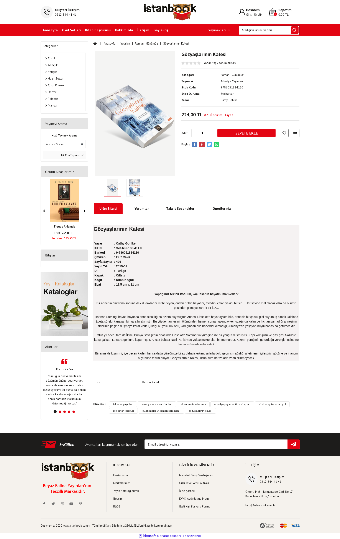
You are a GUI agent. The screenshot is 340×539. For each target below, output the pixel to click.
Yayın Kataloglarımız (126, 491)
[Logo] (170, 12)
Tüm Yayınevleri (72, 155)
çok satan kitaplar (123, 410)
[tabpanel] (64, 382)
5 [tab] (73, 412)
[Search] (269, 30)
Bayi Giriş (161, 30)
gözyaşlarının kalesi (200, 410)
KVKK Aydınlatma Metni (194, 499)
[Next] (85, 211)
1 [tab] (55, 411)
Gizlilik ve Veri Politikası (194, 483)
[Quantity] (202, 133)
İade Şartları (187, 491)
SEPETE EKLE (246, 133)
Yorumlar (142, 208)
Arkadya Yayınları (232, 81)
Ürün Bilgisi (108, 208)
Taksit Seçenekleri (180, 208)
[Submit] (293, 444)
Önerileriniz (222, 208)
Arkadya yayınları (123, 404)
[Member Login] (254, 12)
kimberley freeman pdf (272, 404)
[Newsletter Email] (222, 444)
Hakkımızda (124, 30)
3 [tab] (64, 412)
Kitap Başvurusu (98, 30)
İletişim (143, 30)
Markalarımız (121, 483)
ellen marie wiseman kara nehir (161, 410)
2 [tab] (60, 412)
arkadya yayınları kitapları (156, 404)
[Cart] (284, 12)
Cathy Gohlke (229, 100)
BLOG (116, 506)
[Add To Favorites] (284, 133)
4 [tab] (69, 412)
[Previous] (44, 211)
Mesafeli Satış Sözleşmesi (196, 475)
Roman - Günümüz (232, 75)
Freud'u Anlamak (64, 226)
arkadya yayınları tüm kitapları (232, 404)
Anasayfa (50, 30)
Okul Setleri (71, 30)
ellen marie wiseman (193, 404)
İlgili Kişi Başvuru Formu (194, 506)
